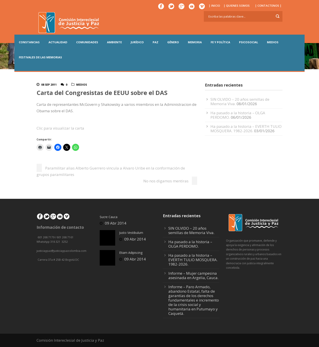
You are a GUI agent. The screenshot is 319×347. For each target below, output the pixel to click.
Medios (81, 85)
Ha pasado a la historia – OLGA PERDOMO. (190, 244)
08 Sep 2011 (49, 85)
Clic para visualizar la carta (60, 128)
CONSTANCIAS (29, 42)
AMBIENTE (114, 42)
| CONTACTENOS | (268, 6)
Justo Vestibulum (131, 233)
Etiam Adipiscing (130, 252)
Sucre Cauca (108, 217)
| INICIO (214, 6)
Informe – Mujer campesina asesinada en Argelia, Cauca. (193, 275)
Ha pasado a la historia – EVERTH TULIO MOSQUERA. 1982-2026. (246, 128)
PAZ (155, 42)
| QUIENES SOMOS (237, 6)
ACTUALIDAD (58, 42)
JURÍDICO (137, 42)
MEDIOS (272, 42)
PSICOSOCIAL (248, 42)
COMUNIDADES (87, 42)
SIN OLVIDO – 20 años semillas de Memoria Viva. (191, 230)
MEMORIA (195, 42)
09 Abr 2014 (115, 223)
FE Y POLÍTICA (220, 42)
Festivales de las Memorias (40, 57)
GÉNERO (173, 42)
